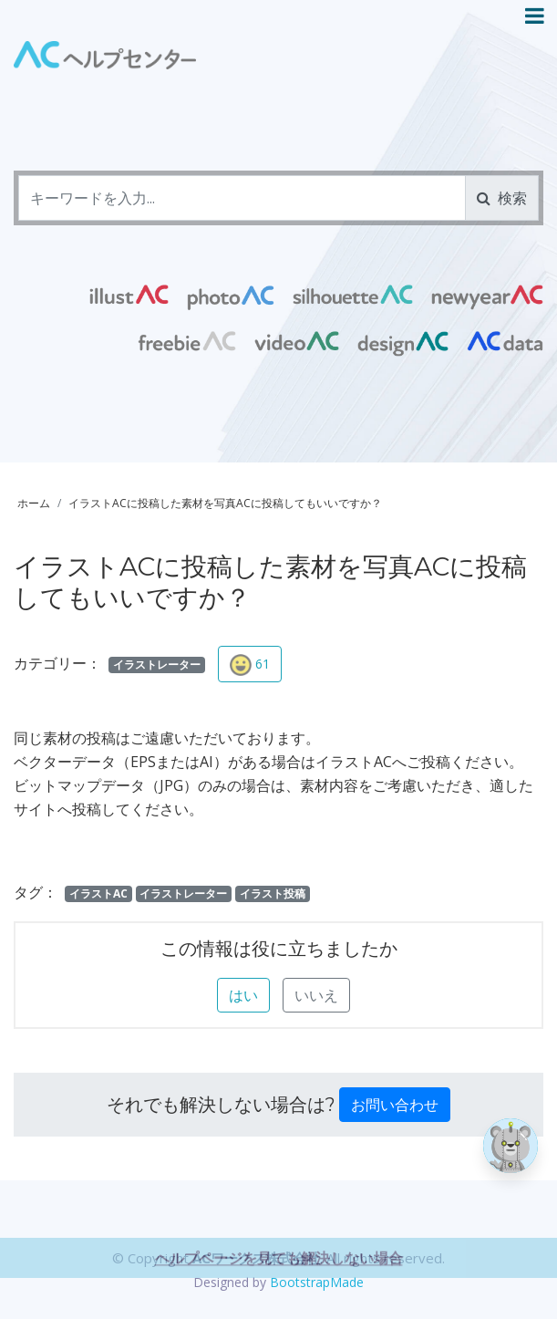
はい (243, 995)
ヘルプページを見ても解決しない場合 (279, 1290)
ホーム (33, 503)
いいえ (316, 995)
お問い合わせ (394, 1105)
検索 (502, 198)
